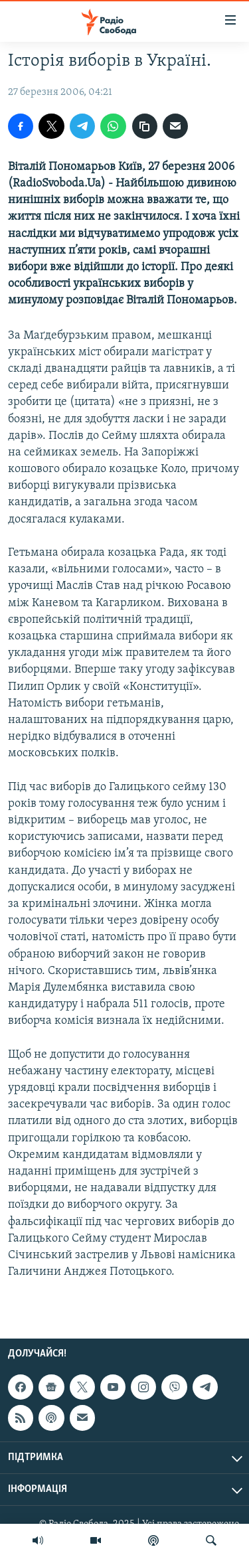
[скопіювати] (144, 126)
